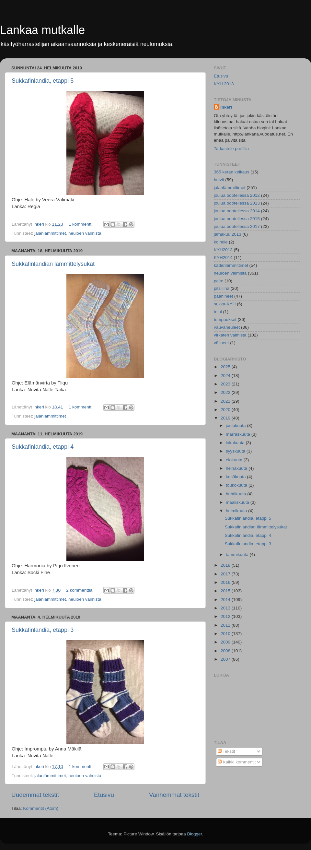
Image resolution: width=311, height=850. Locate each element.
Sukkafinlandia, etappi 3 (43, 630)
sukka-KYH (225, 303)
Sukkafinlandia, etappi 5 (43, 80)
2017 (226, 574)
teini (218, 311)
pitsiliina (221, 288)
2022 (226, 392)
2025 (226, 366)
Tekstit (226, 751)
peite (218, 280)
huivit (219, 179)
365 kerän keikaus (231, 172)
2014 (226, 599)
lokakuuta (236, 442)
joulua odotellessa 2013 (237, 203)
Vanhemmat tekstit (174, 794)
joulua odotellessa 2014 (237, 210)
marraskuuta (238, 434)
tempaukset (225, 319)
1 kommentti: (82, 224)
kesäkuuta (236, 476)
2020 (226, 409)
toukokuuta (237, 485)
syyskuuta (236, 451)
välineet (221, 342)
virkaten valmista (230, 335)
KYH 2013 (224, 83)
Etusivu (104, 794)
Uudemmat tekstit (35, 794)
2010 (226, 633)
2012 (226, 616)
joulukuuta (236, 425)
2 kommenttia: (80, 590)
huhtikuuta (236, 493)
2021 (226, 401)
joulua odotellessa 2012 (237, 195)
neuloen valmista (84, 233)
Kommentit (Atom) (40, 808)
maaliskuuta (238, 502)
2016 (226, 582)
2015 (226, 590)
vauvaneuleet (227, 327)
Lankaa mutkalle (42, 30)
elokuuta (235, 459)
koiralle (221, 242)
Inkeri (226, 107)
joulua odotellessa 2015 (237, 218)
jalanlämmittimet (50, 233)
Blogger (194, 834)
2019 (226, 418)
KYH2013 (223, 249)
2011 (226, 625)
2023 (226, 384)
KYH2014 (223, 257)
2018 (226, 565)
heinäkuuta (237, 468)
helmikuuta (237, 510)
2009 (226, 642)
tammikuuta (238, 554)
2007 (226, 659)
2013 (226, 608)
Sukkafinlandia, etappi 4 (43, 446)
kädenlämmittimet (231, 265)
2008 (226, 650)
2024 (226, 375)
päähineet (223, 296)
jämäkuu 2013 (227, 234)
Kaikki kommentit (237, 762)
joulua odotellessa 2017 (237, 226)
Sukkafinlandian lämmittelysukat (53, 264)
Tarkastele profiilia (231, 148)
